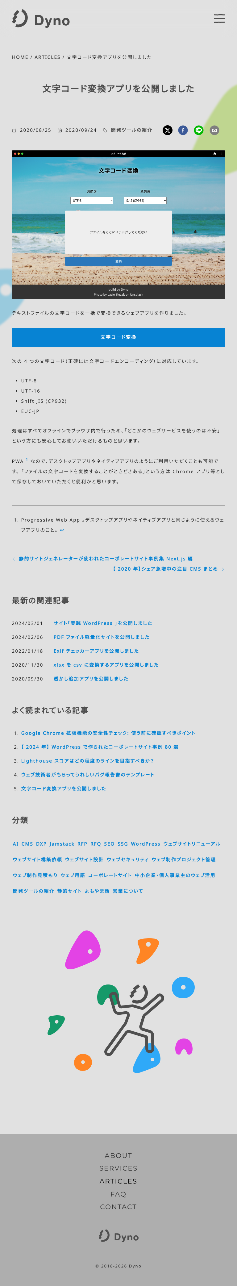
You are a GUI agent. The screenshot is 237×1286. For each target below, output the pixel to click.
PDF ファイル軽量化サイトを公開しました (101, 637)
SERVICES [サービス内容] (118, 1168)
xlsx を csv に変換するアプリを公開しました (106, 665)
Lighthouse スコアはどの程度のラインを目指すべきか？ (87, 761)
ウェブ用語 (72, 875)
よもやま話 (97, 891)
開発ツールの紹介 (131, 130)
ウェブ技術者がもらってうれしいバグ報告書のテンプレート (88, 775)
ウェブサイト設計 (84, 860)
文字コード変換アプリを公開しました (63, 789)
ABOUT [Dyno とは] (118, 1156)
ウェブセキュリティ (128, 860)
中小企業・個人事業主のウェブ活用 (175, 875)
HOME (20, 57)
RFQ (96, 844)
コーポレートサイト (110, 875)
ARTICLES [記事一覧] (119, 1181)
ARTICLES (47, 57)
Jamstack (62, 844)
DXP (41, 844)
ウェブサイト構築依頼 (37, 860)
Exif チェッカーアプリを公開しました (96, 651)
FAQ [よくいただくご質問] (118, 1194)
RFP (82, 844)
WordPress (145, 844)
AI (16, 844)
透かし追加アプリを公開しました (90, 679)
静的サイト (69, 891)
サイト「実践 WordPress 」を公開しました (102, 623)
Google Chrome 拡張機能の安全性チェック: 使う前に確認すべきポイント (108, 733)
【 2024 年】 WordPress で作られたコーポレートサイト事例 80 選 (100, 747)
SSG (123, 844)
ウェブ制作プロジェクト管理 (184, 860)
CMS (27, 844)
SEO (109, 844)
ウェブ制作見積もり (35, 875)
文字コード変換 (119, 337)
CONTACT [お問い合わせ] (118, 1207)
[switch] (219, 18)
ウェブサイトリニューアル (192, 844)
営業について (128, 891)
